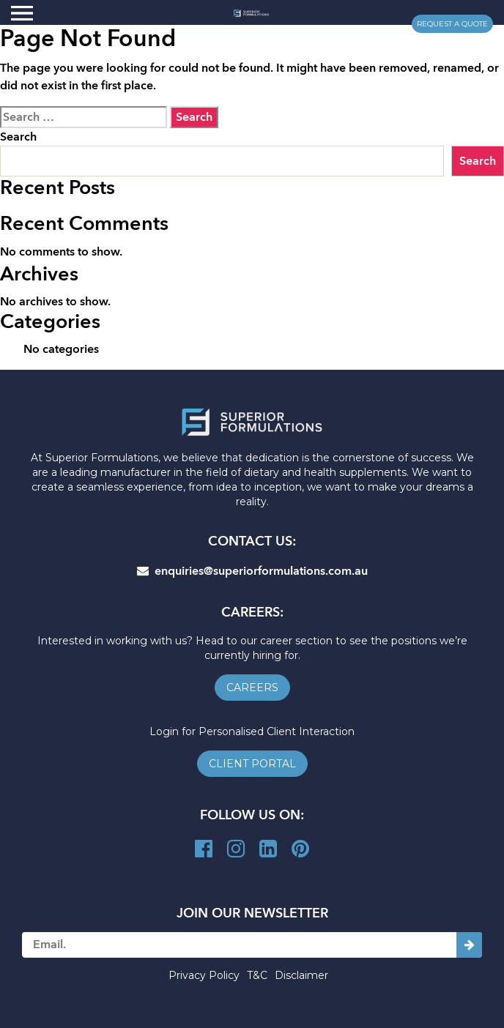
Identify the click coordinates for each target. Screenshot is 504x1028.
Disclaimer (301, 975)
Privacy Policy (204, 975)
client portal (252, 763)
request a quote (452, 24)
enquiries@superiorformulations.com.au (252, 571)
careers (252, 687)
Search (18, 137)
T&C (257, 975)
